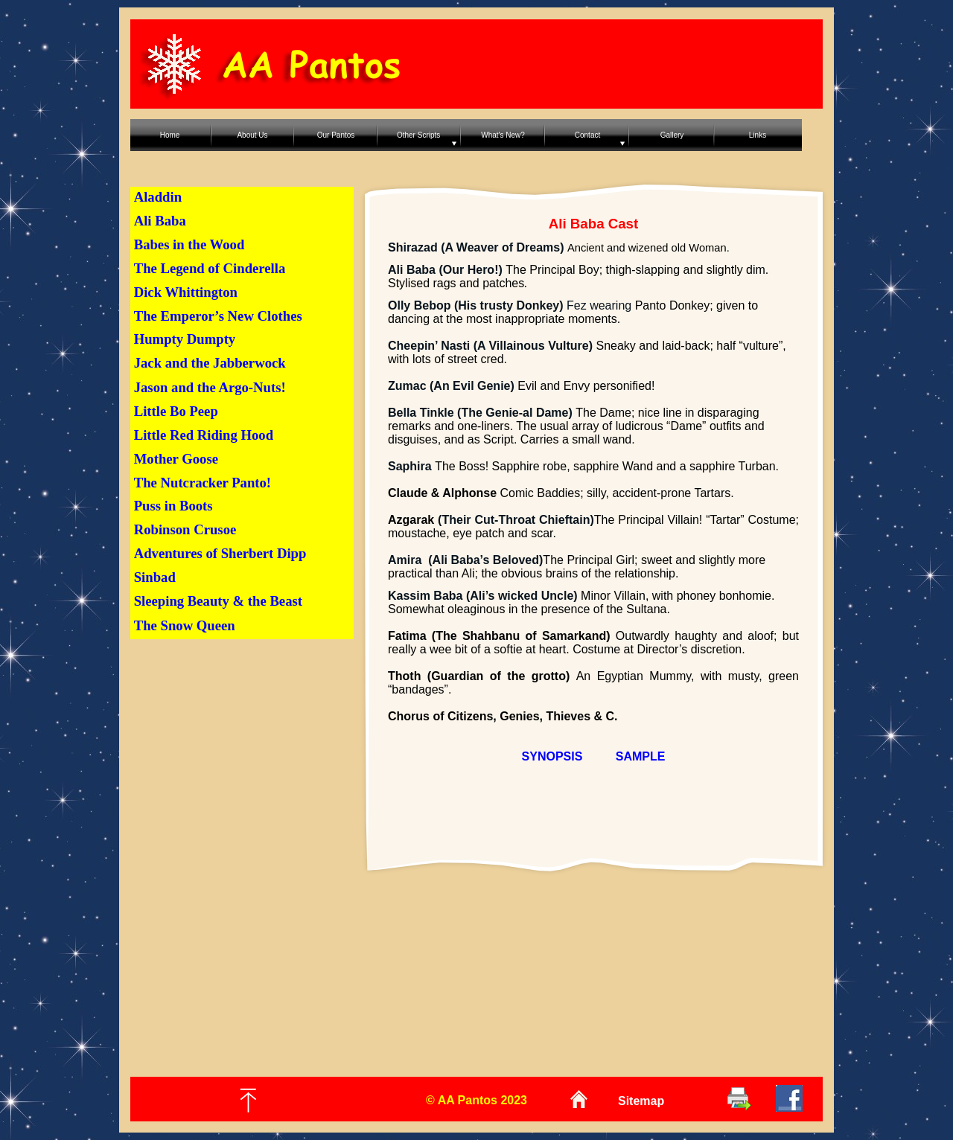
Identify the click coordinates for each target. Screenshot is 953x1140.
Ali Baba (160, 220)
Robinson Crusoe (185, 529)
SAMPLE (641, 756)
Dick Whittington (186, 292)
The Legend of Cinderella (210, 268)
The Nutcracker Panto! (202, 482)
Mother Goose (176, 459)
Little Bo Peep (176, 411)
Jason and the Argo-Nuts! (210, 387)
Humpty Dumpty (185, 339)
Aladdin (158, 197)
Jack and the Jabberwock (210, 363)
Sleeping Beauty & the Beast (218, 601)
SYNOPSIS (552, 756)
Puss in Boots (173, 505)
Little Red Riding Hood (203, 435)
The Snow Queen (184, 625)
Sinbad (155, 577)
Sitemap (641, 1101)
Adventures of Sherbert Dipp (220, 553)
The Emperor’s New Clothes (218, 316)
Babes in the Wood (189, 244)
